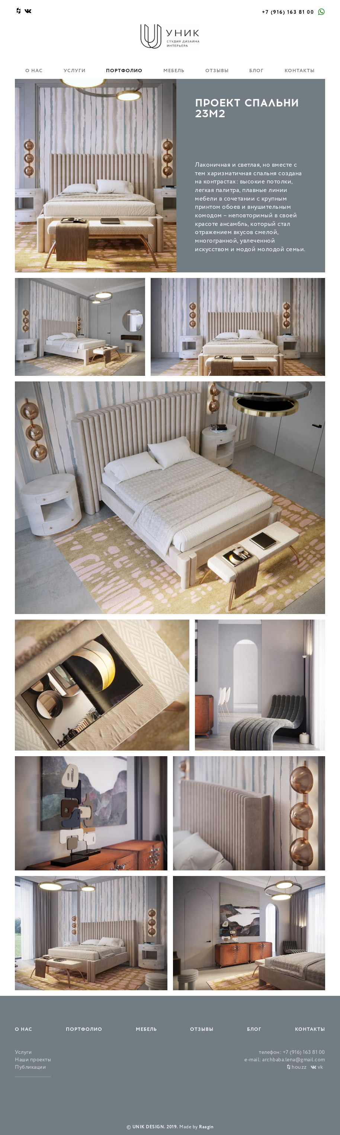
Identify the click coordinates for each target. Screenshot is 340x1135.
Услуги (75, 70)
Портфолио (124, 70)
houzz (297, 1067)
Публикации (30, 1067)
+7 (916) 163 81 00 (288, 12)
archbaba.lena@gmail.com (293, 1060)
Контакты (300, 70)
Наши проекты (33, 1060)
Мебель (174, 70)
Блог (256, 70)
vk (317, 1067)
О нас (34, 70)
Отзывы (217, 70)
